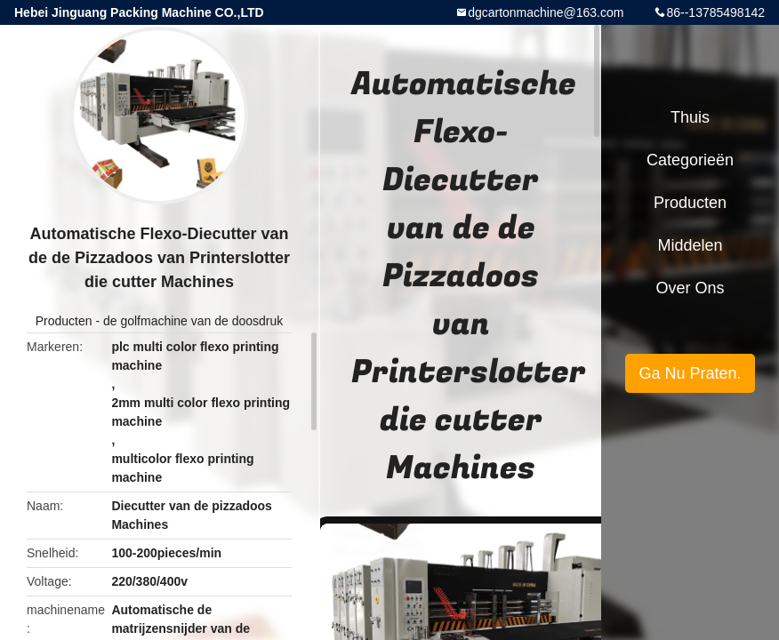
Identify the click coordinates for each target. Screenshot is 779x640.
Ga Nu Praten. (689, 373)
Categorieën (690, 160)
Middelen (689, 245)
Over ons (689, 288)
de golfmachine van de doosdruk (193, 321)
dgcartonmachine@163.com (545, 12)
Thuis (690, 117)
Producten (64, 321)
